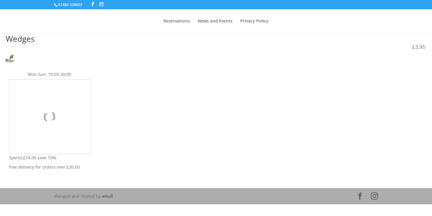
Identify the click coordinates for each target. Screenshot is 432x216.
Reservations (177, 21)
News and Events (215, 21)
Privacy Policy (254, 21)
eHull (107, 196)
